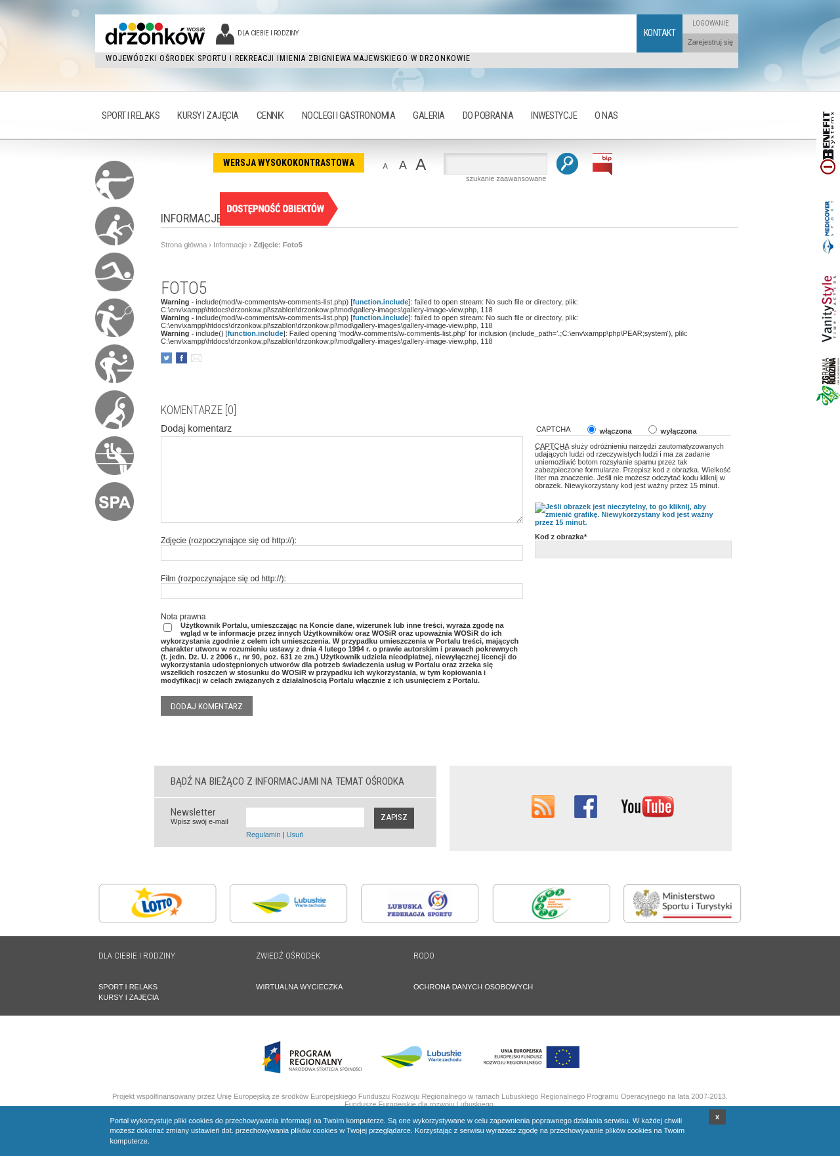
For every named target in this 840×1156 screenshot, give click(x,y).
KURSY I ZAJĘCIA (128, 997)
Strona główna (184, 245)
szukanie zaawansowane (506, 178)
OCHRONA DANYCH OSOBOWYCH (473, 987)
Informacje (230, 245)
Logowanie (710, 23)
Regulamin (263, 834)
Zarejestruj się (710, 42)
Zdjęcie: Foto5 (278, 245)
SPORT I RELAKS (128, 987)
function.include (380, 302)
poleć (195, 357)
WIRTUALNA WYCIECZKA (299, 987)
